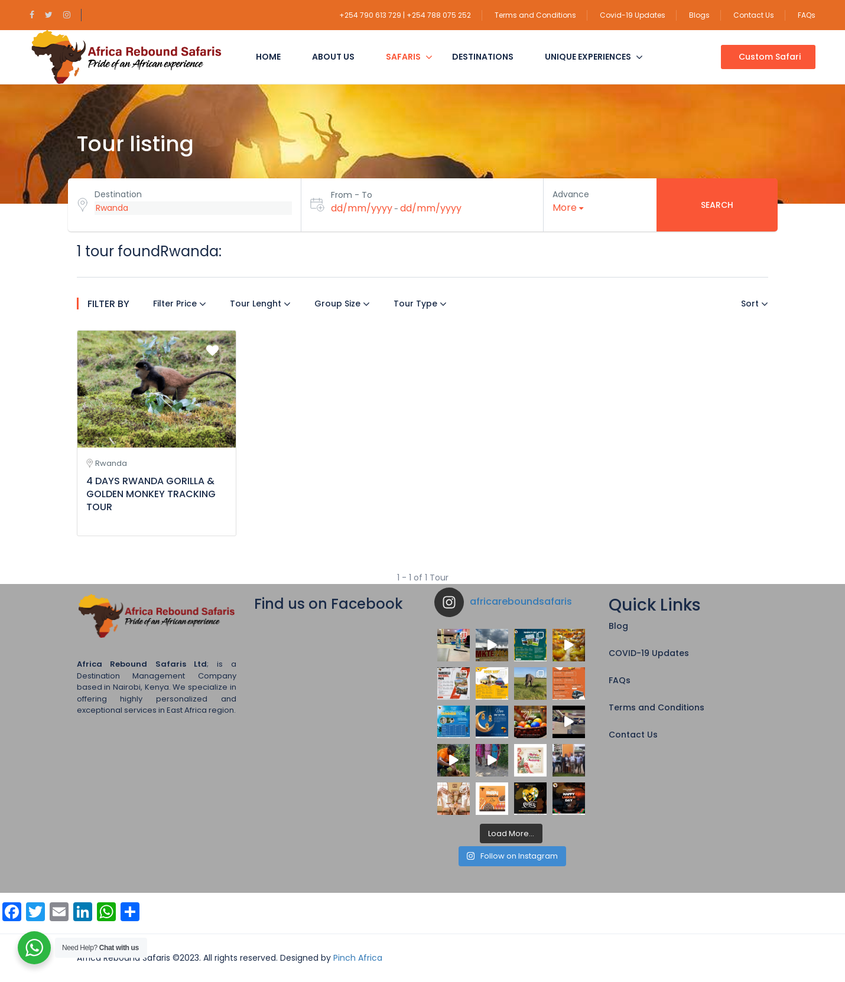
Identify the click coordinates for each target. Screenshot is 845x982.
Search (717, 205)
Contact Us (753, 15)
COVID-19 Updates (649, 653)
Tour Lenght (260, 303)
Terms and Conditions (535, 15)
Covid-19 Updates (632, 15)
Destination (118, 194)
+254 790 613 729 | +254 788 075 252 (405, 15)
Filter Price (179, 303)
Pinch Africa (357, 958)
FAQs (806, 15)
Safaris (403, 57)
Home (268, 57)
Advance (570, 194)
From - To (351, 195)
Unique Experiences (588, 57)
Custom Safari (770, 57)
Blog (618, 626)
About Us (333, 57)
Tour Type (420, 303)
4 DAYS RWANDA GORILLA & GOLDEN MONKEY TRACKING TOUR (151, 494)
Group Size (342, 303)
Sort (754, 303)
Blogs (699, 15)
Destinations (483, 57)
